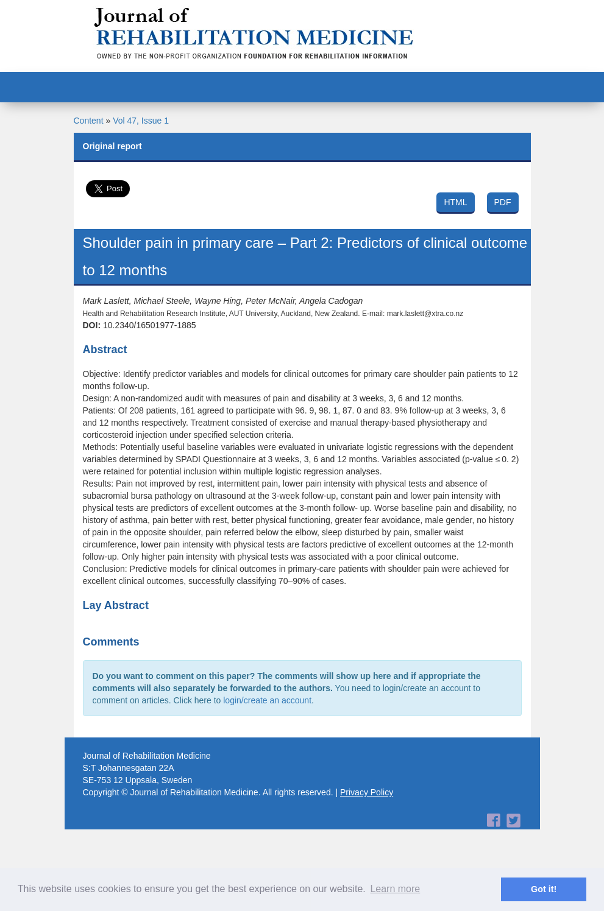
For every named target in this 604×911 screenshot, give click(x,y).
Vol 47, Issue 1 (141, 120)
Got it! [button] (543, 889)
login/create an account (267, 700)
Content (89, 120)
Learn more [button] (395, 889)
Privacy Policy (366, 792)
